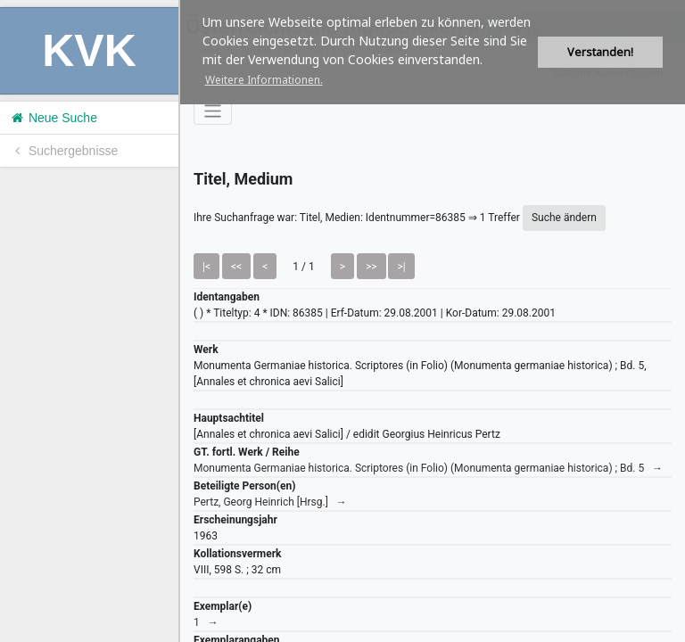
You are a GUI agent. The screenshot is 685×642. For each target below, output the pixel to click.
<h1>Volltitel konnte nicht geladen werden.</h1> (432, 321)
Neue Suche (53, 118)
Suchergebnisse (63, 151)
